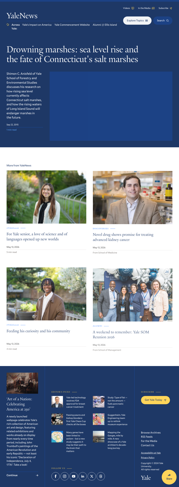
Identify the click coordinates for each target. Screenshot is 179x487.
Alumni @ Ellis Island (105, 24)
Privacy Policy (148, 457)
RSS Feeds (147, 436)
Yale (146, 478)
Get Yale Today (155, 400)
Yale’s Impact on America (36, 24)
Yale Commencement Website (72, 24)
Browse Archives (151, 432)
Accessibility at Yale (151, 452)
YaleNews (22, 16)
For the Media (149, 441)
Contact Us (147, 445)
